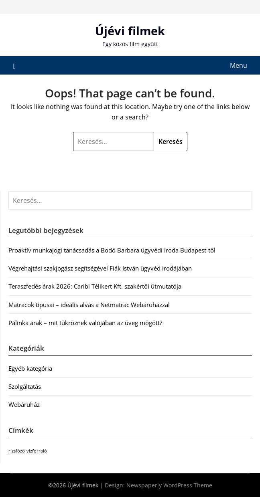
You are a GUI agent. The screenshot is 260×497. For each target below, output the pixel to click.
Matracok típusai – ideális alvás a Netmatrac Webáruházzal (89, 305)
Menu (238, 65)
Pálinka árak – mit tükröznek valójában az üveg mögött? (85, 323)
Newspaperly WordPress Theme (169, 485)
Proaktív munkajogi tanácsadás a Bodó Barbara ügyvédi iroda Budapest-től (111, 250)
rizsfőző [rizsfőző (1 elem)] (16, 451)
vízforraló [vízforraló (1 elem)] (36, 451)
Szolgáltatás (24, 386)
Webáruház (24, 404)
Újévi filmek (130, 30)
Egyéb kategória (30, 368)
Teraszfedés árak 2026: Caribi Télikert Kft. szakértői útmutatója (94, 286)
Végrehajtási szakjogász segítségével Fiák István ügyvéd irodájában (100, 268)
